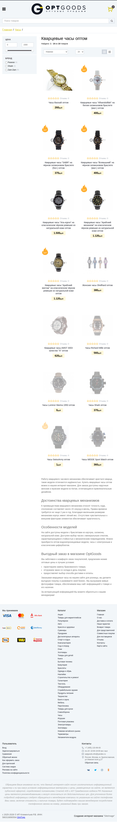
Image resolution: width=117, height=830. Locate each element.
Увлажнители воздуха (67, 737)
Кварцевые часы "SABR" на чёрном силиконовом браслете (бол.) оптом (58, 165)
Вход (4, 748)
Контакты (101, 643)
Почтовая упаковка (66, 722)
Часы (18, 29)
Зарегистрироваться (11, 751)
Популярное (63, 621)
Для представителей (106, 630)
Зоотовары (62, 728)
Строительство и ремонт (68, 677)
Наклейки (62, 674)
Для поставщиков (104, 637)
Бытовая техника (65, 662)
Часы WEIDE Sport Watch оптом (97, 459)
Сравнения (7, 754)
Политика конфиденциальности (15, 773)
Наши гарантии (103, 624)
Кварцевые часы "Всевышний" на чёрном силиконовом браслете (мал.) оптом (97, 165)
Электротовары (64, 725)
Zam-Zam (12, 70)
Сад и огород (63, 646)
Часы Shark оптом (97, 405)
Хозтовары (62, 652)
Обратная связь (91, 763)
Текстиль (61, 684)
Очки (60, 649)
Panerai (11, 62)
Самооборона (63, 712)
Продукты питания (65, 693)
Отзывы (100, 640)
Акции (60, 615)
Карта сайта (102, 646)
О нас (99, 618)
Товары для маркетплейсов (69, 618)
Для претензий (8, 763)
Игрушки (61, 718)
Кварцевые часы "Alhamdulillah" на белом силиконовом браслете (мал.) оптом (97, 105)
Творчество (62, 696)
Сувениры (62, 630)
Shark (10, 66)
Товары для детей (65, 655)
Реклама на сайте (10, 770)
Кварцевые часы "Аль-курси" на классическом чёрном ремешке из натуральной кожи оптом (58, 225)
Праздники (62, 633)
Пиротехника (63, 706)
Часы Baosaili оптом (58, 102)
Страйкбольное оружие (68, 690)
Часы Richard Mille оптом (97, 348)
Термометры (63, 734)
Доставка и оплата (105, 621)
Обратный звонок (9, 757)
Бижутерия (62, 665)
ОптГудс (21, 817)
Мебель (61, 703)
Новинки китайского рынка (69, 731)
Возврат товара (103, 627)
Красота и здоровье (66, 627)
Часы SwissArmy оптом (58, 459)
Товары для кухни (65, 709)
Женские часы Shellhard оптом (97, 285)
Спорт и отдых (64, 640)
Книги (60, 659)
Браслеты (62, 668)
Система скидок (9, 767)
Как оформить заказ (10, 760)
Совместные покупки (106, 633)
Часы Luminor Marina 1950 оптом (58, 405)
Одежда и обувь (64, 671)
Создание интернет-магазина (88, 816)
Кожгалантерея (64, 643)
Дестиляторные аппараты (69, 637)
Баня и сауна (63, 700)
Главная (7, 29)
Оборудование (64, 687)
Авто (60, 624)
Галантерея (63, 681)
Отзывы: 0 (64, 98)
